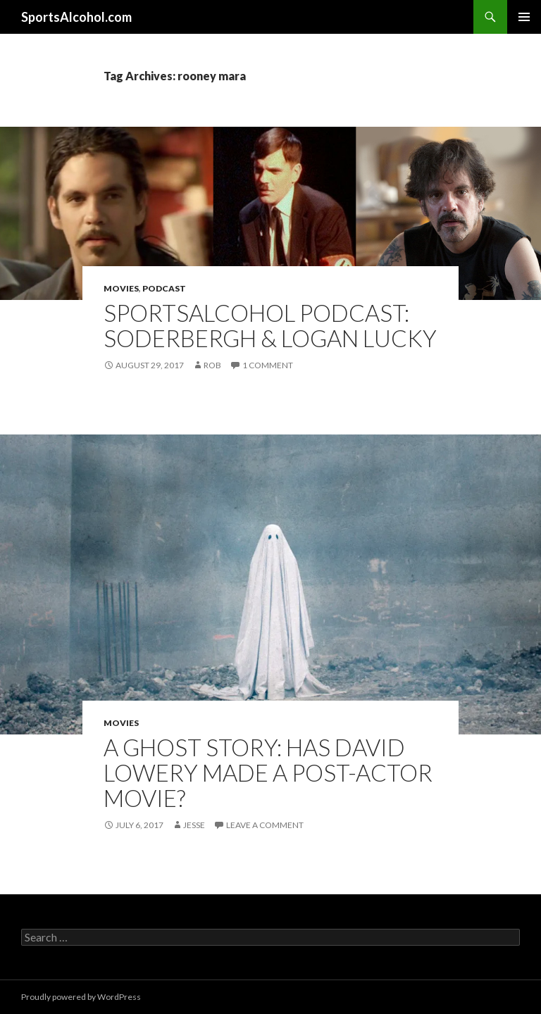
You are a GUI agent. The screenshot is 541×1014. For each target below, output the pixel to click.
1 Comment (267, 365)
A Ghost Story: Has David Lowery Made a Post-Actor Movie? (268, 772)
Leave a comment (265, 825)
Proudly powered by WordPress (81, 996)
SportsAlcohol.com (76, 17)
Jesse (194, 825)
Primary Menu (524, 17)
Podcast (164, 288)
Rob (212, 365)
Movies (121, 288)
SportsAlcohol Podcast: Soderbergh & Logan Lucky (270, 325)
